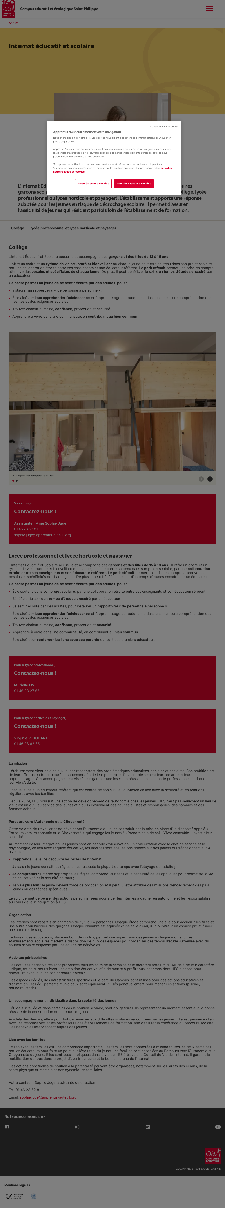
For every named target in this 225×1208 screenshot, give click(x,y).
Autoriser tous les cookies (133, 183)
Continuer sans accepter (164, 126)
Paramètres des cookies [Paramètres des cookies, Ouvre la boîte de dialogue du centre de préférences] (93, 183)
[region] (114, 158)
